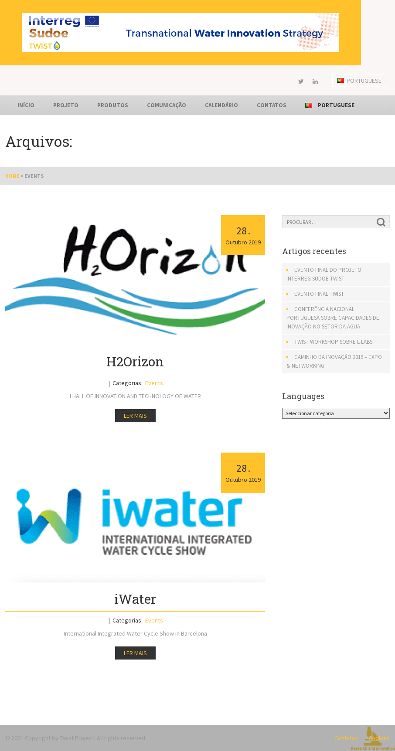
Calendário (221, 105)
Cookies (379, 738)
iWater (135, 598)
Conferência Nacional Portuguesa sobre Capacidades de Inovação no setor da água (332, 317)
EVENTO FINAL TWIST (319, 294)
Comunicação (166, 105)
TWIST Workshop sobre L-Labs (333, 341)
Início (25, 105)
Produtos (112, 105)
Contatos (271, 105)
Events (154, 383)
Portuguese (359, 81)
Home (12, 176)
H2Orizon (135, 361)
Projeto (65, 105)
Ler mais (135, 415)
